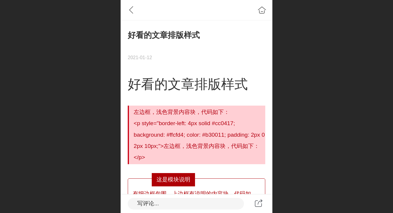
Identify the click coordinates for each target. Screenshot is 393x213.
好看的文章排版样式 (188, 84)
